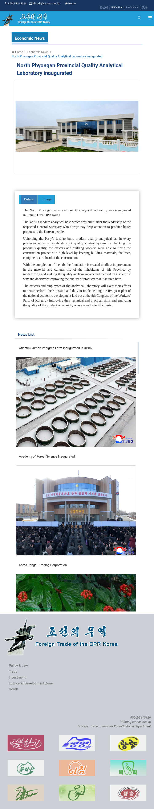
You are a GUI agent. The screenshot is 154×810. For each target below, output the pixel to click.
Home (70, 3)
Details (29, 199)
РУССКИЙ (132, 7)
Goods (14, 689)
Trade (13, 672)
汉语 (144, 7)
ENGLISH (116, 7)
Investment (17, 677)
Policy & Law (18, 666)
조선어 (104, 7)
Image (47, 199)
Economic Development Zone (31, 683)
